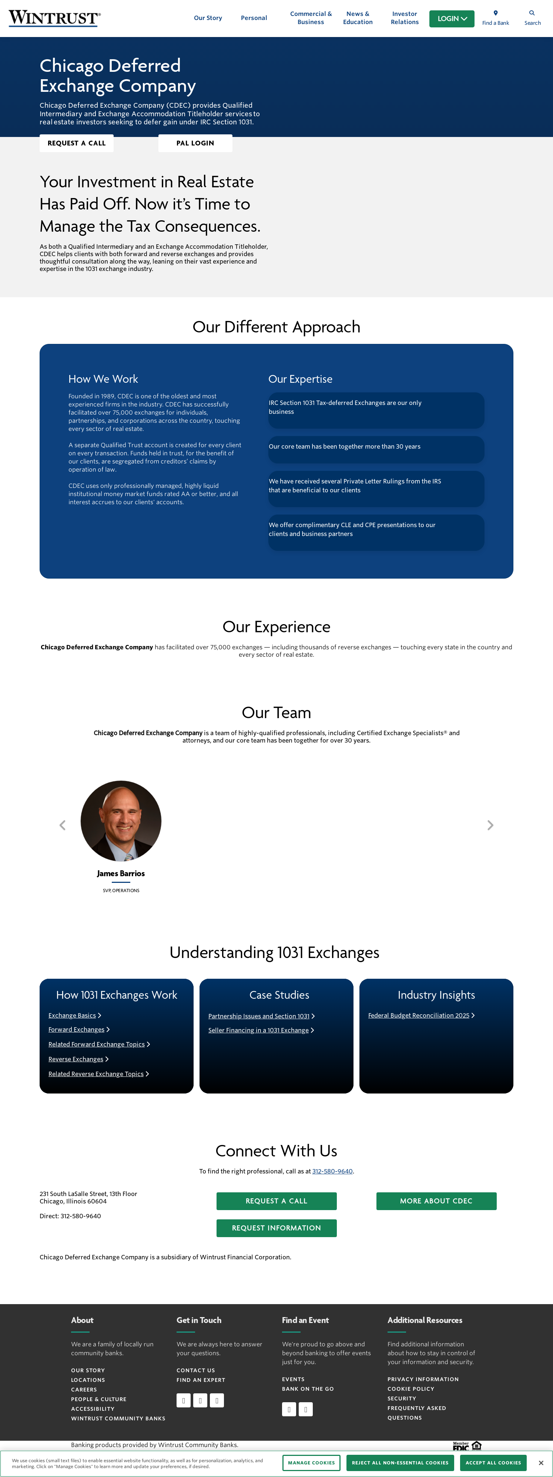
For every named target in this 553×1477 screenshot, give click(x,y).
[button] (77, 143)
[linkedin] (184, 1400)
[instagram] (217, 1400)
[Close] (541, 1463)
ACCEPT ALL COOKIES (493, 1463)
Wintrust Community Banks (118, 1418)
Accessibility (93, 1409)
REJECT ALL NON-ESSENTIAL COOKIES (400, 1463)
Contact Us (196, 1370)
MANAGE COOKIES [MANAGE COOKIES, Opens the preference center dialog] (311, 1463)
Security (402, 1398)
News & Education (358, 18)
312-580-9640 (332, 1171)
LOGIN (453, 19)
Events (293, 1379)
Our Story (208, 17)
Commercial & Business (311, 18)
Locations (88, 1380)
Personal (254, 17)
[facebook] (200, 1400)
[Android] (306, 1409)
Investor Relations (405, 18)
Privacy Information (423, 1379)
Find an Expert (201, 1380)
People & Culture (99, 1399)
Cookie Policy (411, 1389)
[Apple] (289, 1409)
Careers (84, 1390)
